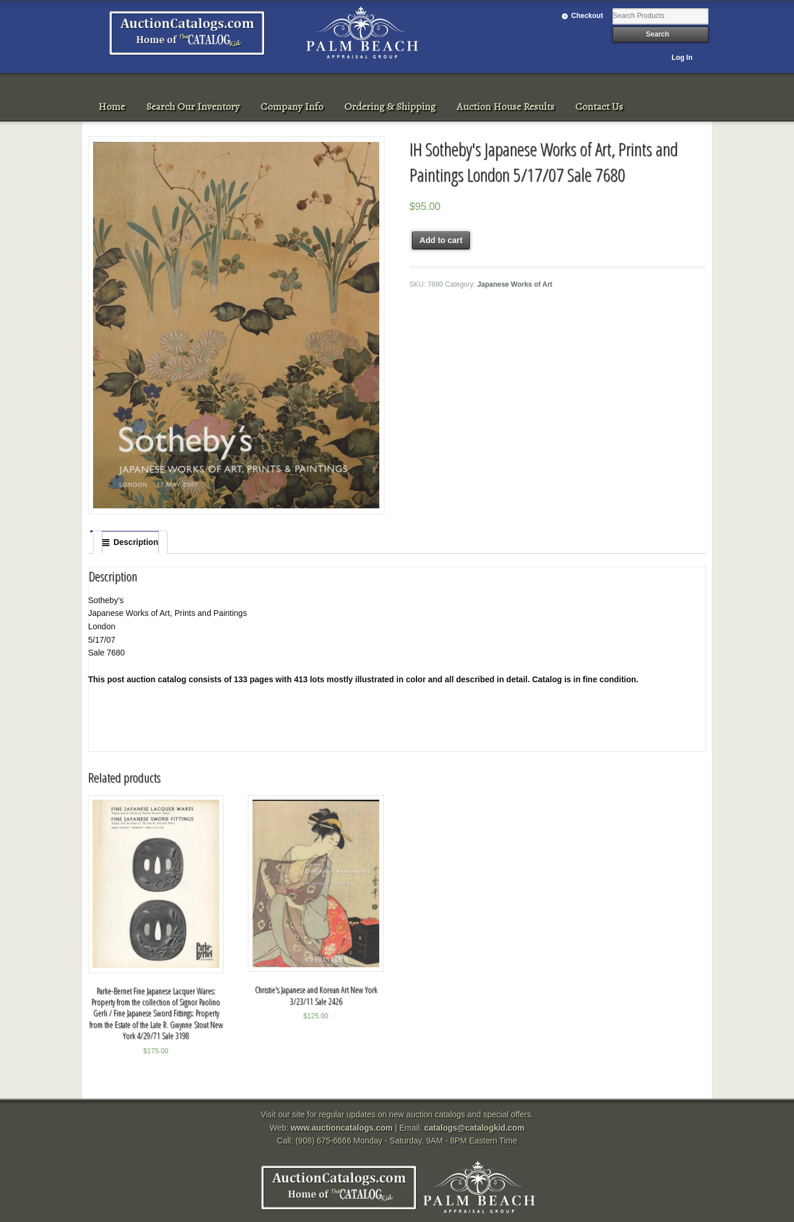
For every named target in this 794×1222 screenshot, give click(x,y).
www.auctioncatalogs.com (342, 1127)
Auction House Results (505, 106)
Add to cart (440, 240)
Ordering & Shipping (390, 106)
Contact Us (599, 106)
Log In (682, 58)
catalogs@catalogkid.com (474, 1127)
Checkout (587, 16)
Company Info (292, 106)
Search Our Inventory (193, 106)
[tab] (130, 542)
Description (135, 542)
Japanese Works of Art (514, 284)
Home (111, 106)
